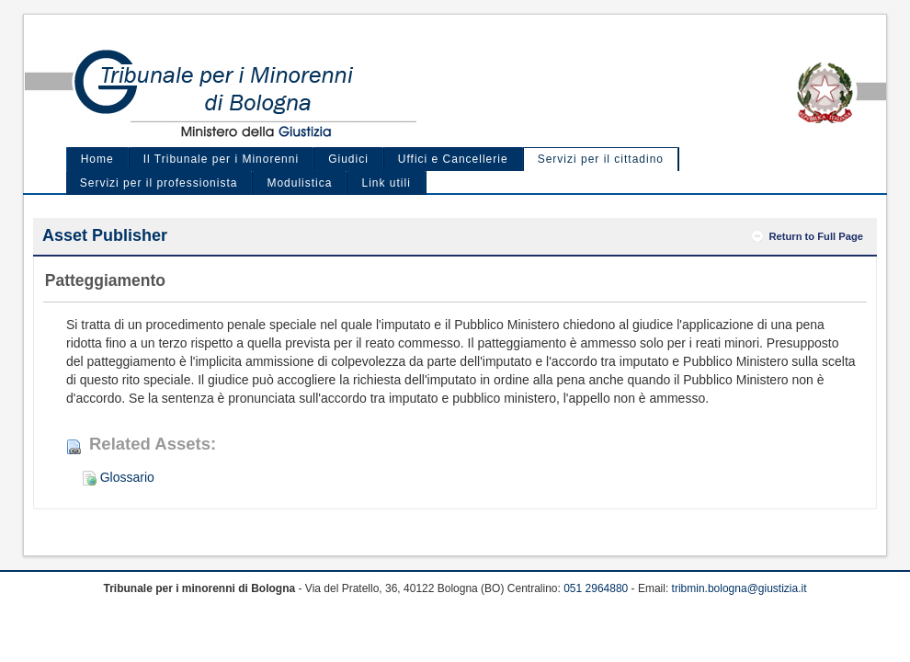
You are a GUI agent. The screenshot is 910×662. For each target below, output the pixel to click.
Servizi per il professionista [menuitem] (159, 183)
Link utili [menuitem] (385, 183)
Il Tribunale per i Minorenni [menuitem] (221, 159)
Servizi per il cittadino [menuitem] (601, 159)
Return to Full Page (815, 236)
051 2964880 (595, 588)
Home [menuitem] (97, 159)
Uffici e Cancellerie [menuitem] (453, 159)
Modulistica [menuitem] (299, 183)
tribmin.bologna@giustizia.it (739, 588)
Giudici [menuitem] (348, 159)
